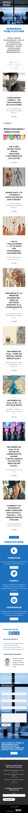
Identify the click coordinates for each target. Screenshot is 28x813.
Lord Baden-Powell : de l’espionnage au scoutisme (13, 770)
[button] (13, 23)
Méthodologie (10, 64)
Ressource (16, 66)
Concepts (15, 62)
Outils (10, 66)
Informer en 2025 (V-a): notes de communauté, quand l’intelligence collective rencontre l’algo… (14, 456)
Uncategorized (14, 68)
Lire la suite (14, 116)
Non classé (18, 64)
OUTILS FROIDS (6, 3)
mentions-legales (10, 811)
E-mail (14, 793)
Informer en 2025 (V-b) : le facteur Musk (14, 402)
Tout (11, 62)
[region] (14, 12)
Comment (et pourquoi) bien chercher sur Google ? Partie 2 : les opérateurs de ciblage (14, 513)
